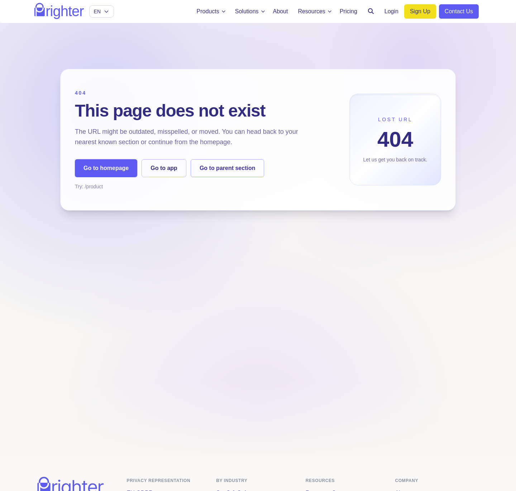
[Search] (371, 11)
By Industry (231, 480)
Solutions (250, 11)
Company (406, 480)
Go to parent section (227, 168)
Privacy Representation (159, 480)
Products (211, 11)
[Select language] (102, 11)
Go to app (163, 168)
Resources (315, 11)
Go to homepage (106, 168)
